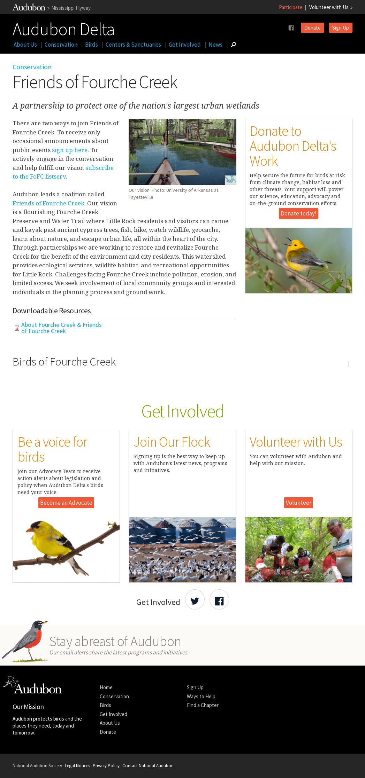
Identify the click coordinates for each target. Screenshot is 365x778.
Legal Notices (77, 766)
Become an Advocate (66, 502)
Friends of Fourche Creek (48, 203)
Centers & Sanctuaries (133, 44)
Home (106, 687)
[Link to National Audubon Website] (29, 8)
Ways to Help (201, 696)
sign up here (70, 150)
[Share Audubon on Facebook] (219, 599)
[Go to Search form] (234, 44)
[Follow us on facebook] (291, 28)
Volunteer (298, 502)
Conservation (61, 44)
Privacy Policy (106, 766)
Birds (91, 44)
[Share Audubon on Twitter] (195, 599)
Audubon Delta (64, 27)
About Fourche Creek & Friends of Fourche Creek (61, 328)
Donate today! (299, 213)
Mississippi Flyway (71, 8)
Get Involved (185, 44)
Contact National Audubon (148, 766)
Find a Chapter (203, 705)
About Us (25, 44)
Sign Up (340, 27)
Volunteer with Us (329, 7)
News (215, 44)
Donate (312, 27)
